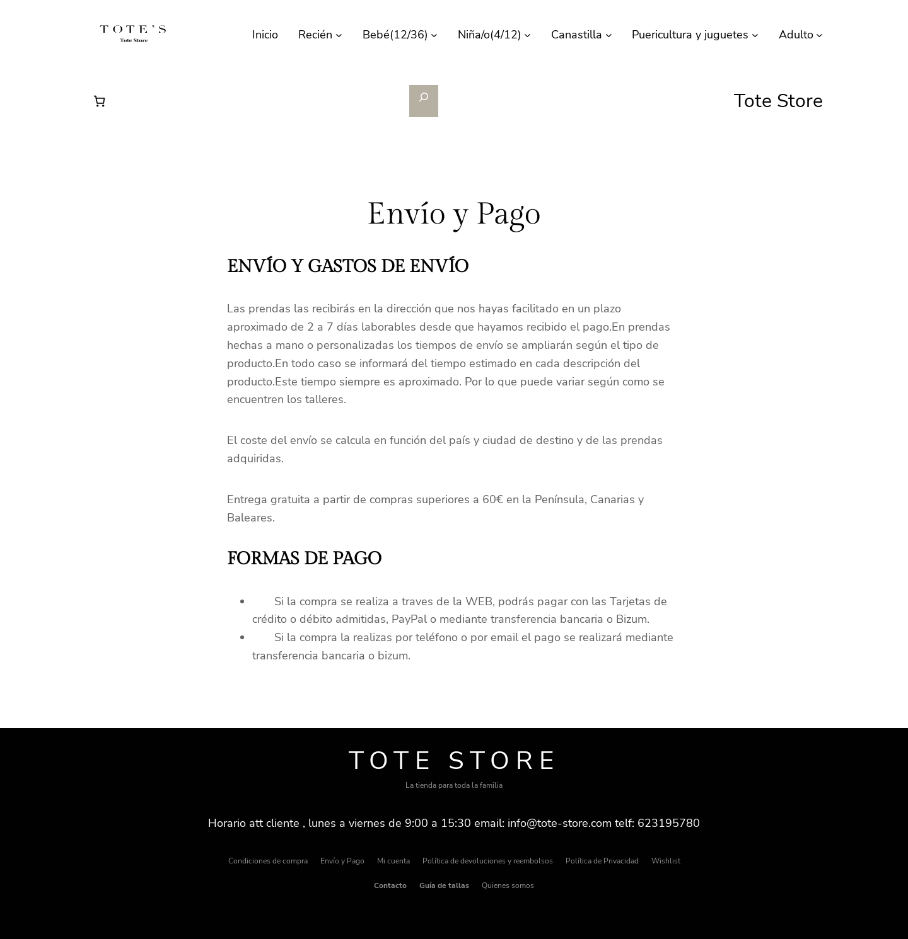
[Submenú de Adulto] (819, 34)
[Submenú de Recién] (338, 34)
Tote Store (454, 761)
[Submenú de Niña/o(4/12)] (527, 34)
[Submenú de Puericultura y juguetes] (755, 34)
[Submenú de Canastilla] (608, 34)
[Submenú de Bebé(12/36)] (434, 34)
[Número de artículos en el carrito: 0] (99, 101)
